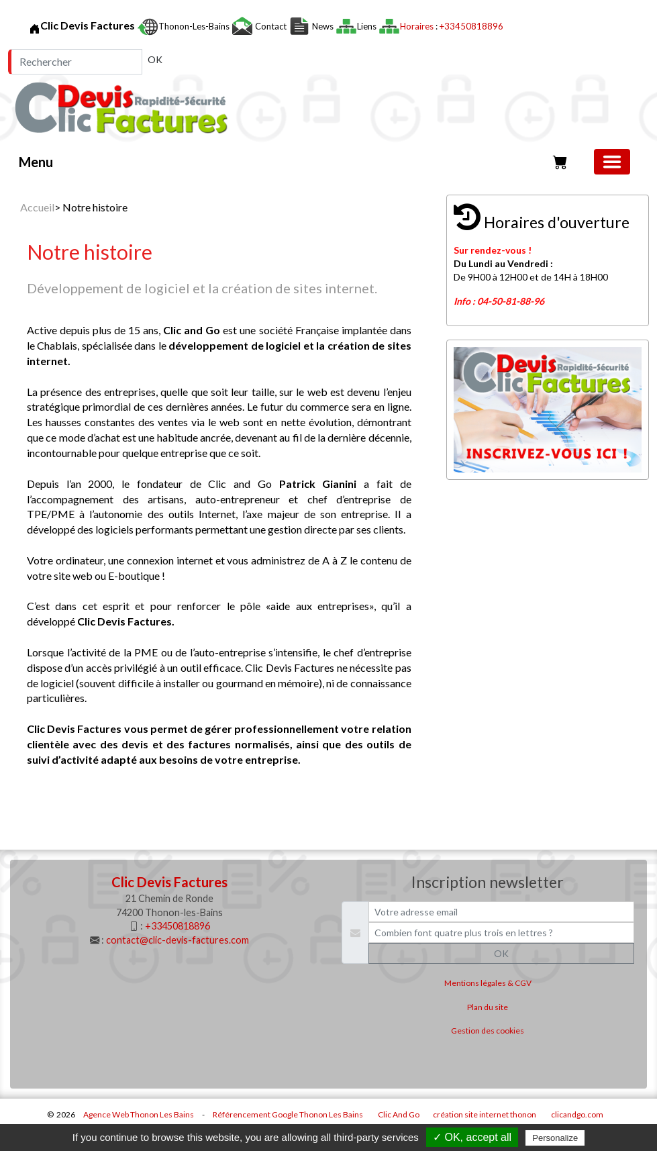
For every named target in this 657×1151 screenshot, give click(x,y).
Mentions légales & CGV (488, 983)
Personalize (555, 1138)
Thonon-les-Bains (195, 26)
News (323, 26)
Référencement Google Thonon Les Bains (288, 1114)
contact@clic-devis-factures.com (177, 940)
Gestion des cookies (487, 1030)
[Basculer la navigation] (612, 162)
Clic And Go (398, 1114)
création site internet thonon (484, 1114)
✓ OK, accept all (472, 1137)
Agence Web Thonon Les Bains (138, 1114)
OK (155, 59)
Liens (367, 26)
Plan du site (487, 1007)
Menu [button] (36, 162)
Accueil (37, 207)
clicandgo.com (577, 1114)
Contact (271, 26)
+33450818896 (471, 26)
